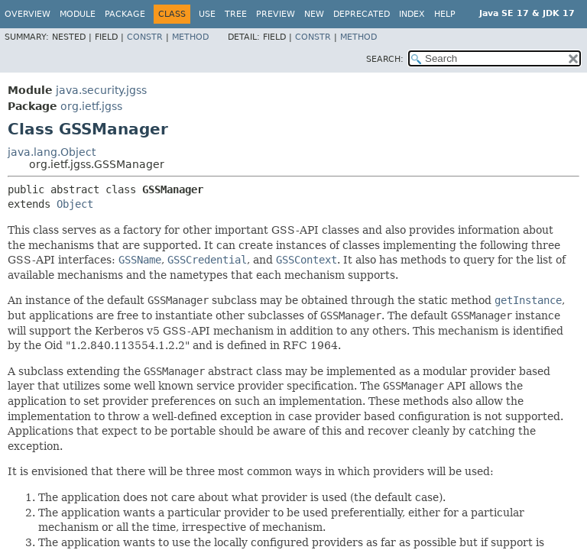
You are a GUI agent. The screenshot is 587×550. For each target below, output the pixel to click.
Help (445, 14)
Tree (236, 14)
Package (125, 14)
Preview (275, 14)
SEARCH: (385, 59)
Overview (27, 14)
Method (190, 37)
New (314, 14)
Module (78, 14)
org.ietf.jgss (91, 106)
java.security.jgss (101, 90)
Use (207, 14)
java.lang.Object (52, 152)
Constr (145, 37)
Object (75, 204)
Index (412, 14)
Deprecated (361, 14)
